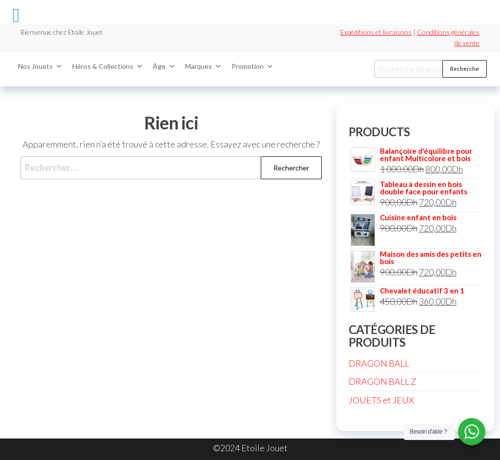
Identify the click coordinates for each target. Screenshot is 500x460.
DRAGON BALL (379, 363)
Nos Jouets (40, 66)
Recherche (464, 68)
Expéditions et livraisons (376, 32)
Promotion (252, 66)
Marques (203, 66)
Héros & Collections (107, 66)
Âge (164, 66)
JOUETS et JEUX (381, 400)
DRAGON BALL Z (382, 381)
